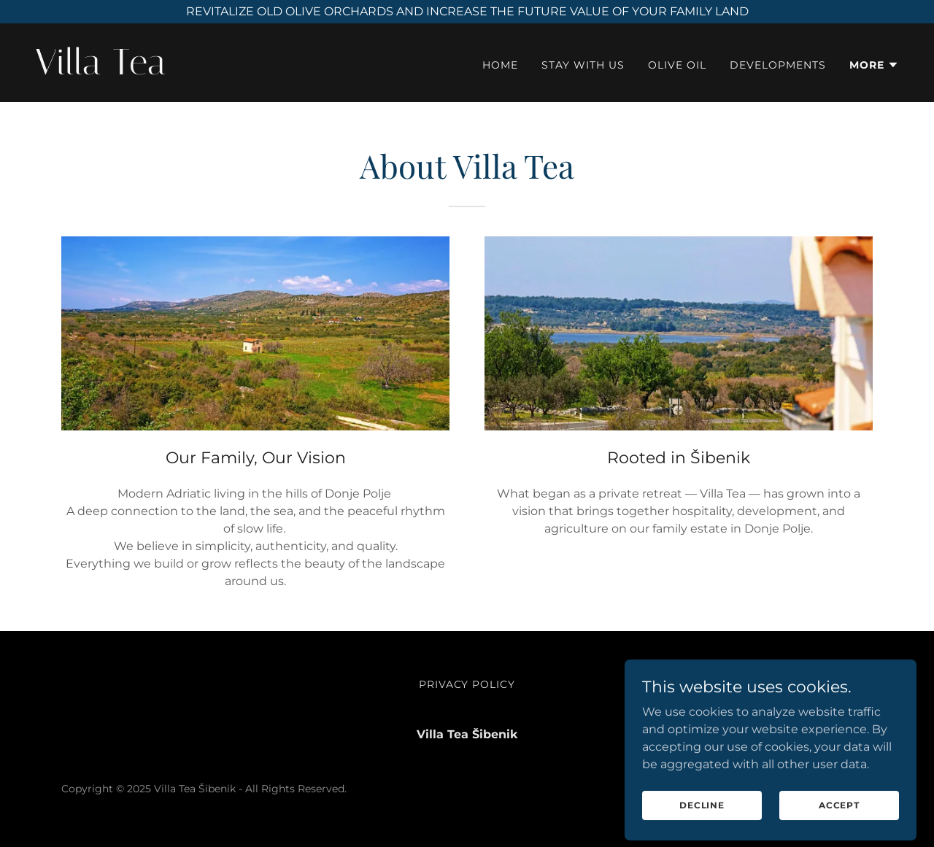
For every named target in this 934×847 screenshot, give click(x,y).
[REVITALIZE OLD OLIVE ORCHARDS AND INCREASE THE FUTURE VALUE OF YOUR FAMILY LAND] (467, 11)
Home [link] (500, 64)
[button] (874, 65)
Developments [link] (778, 64)
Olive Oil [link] (677, 64)
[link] (245, 70)
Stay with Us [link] (583, 64)
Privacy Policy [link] (467, 684)
